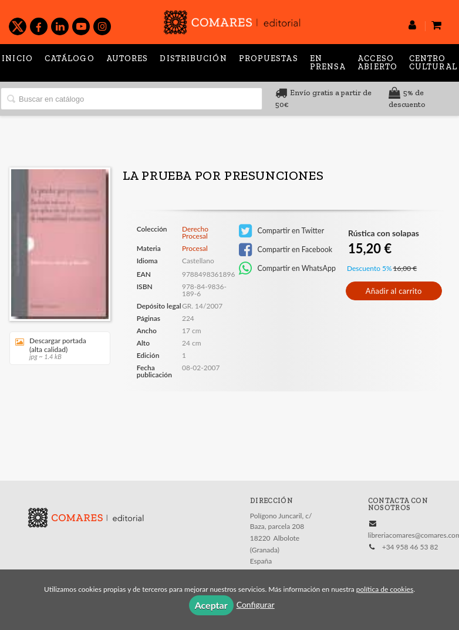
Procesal (195, 248)
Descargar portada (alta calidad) (55, 348)
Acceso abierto (377, 62)
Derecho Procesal (195, 233)
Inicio (17, 58)
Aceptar (211, 605)
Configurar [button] (256, 604)
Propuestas (268, 58)
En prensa (328, 62)
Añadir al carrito (394, 291)
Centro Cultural (433, 62)
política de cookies (384, 589)
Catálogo (70, 58)
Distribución (193, 58)
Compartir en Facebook (285, 249)
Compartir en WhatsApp (287, 268)
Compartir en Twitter (281, 231)
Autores (127, 58)
